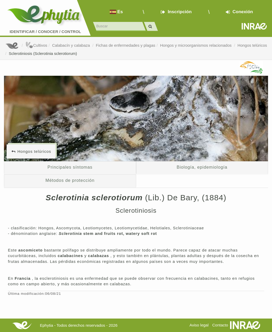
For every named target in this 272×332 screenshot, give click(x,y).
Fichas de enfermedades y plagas (125, 45)
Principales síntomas (69, 167)
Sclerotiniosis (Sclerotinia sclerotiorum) (43, 53)
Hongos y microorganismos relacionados (196, 45)
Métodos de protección (69, 180)
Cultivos (36, 45)
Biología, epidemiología (202, 167)
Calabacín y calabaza (71, 45)
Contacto (220, 325)
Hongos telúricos (252, 45)
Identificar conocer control (45, 31)
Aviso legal (198, 325)
